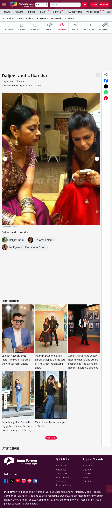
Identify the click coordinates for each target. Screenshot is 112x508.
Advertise (61, 469)
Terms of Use (63, 481)
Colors (86, 473)
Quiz (42, 12)
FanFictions (75, 12)
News (7, 12)
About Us (61, 465)
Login (94, 4)
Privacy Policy (63, 485)
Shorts (56, 12)
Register (104, 4)
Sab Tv (87, 481)
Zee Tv (87, 469)
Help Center (62, 477)
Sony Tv (87, 477)
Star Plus (88, 465)
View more (51, 438)
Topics (31, 12)
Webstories (92, 12)
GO (84, 4)
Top (109, 489)
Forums (19, 12)
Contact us (62, 473)
